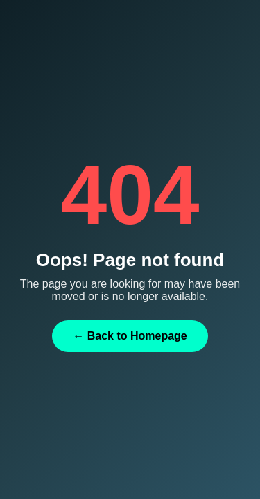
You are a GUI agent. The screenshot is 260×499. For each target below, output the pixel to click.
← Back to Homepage (130, 336)
